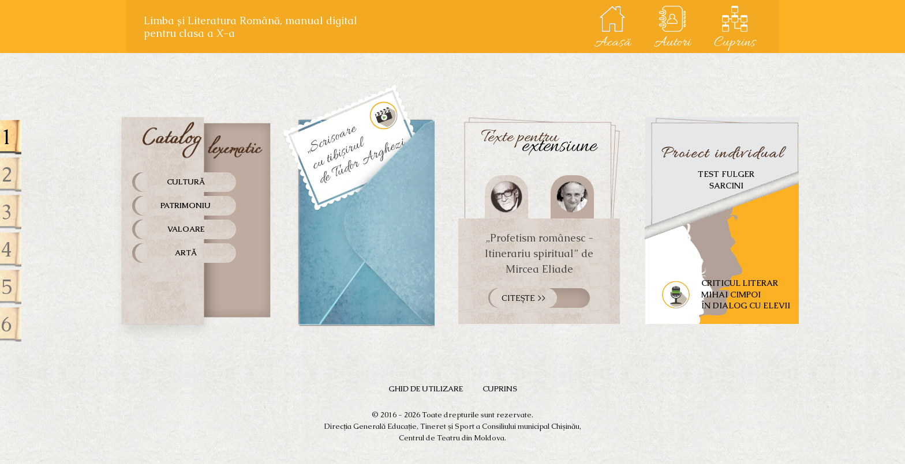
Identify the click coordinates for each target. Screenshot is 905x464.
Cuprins (500, 389)
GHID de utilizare (425, 389)
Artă (186, 253)
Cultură (186, 182)
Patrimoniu (185, 205)
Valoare (185, 229)
